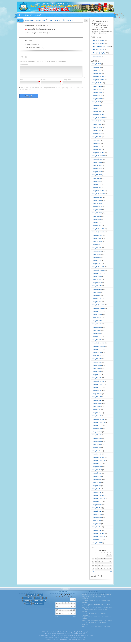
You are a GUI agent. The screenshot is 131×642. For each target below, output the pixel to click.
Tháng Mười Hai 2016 (98, 419)
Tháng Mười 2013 (97, 539)
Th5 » (110, 571)
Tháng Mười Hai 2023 (98, 152)
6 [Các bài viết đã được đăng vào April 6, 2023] (101, 558)
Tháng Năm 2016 (97, 441)
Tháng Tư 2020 (97, 292)
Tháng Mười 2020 (97, 273)
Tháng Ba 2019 (97, 333)
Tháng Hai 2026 (97, 70)
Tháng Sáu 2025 (97, 95)
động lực (26, 600)
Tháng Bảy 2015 (97, 473)
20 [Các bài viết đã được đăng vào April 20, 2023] (102, 565)
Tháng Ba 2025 (97, 105)
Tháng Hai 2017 (97, 413)
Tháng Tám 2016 (97, 432)
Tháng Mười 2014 (97, 501)
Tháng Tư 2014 (97, 520)
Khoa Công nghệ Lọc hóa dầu (101, 46)
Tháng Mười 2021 (97, 235)
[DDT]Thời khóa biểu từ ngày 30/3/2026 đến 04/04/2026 (97, 608)
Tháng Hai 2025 (97, 108)
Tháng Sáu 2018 (97, 362)
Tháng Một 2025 (97, 111)
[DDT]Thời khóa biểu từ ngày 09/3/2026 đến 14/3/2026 (96, 626)
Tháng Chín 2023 (97, 162)
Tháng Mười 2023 (97, 159)
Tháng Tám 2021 (97, 241)
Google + (66, 637)
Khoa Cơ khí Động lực (99, 43)
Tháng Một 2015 (97, 492)
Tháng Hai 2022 (97, 222)
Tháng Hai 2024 (97, 146)
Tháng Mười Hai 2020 (98, 267)
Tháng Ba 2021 (97, 257)
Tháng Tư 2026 (97, 64)
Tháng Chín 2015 (97, 466)
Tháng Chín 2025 (97, 86)
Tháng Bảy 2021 (97, 244)
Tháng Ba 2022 (97, 219)
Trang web (67, 80)
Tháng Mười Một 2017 (99, 384)
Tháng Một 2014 (97, 530)
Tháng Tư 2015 (97, 482)
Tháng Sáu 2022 (97, 210)
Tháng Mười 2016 (97, 425)
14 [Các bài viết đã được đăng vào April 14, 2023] (105, 562)
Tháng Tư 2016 (97, 444)
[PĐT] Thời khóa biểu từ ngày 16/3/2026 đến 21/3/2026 (97, 620)
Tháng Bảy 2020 (97, 283)
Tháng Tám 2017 (97, 394)
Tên (21, 80)
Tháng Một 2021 (97, 263)
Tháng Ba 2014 (97, 524)
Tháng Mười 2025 (97, 83)
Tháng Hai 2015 (97, 489)
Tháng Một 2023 (97, 187)
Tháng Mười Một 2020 (99, 270)
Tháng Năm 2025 (97, 99)
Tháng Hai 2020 (97, 298)
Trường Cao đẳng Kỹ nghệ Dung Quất (69, 632)
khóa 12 (28, 603)
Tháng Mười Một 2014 (99, 498)
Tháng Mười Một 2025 (99, 80)
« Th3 (93, 571)
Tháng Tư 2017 (97, 406)
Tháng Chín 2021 (97, 238)
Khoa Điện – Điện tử (98, 49)
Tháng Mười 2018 (97, 349)
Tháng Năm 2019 (97, 327)
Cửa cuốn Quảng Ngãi (78, 639)
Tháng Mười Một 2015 (99, 460)
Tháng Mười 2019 (97, 311)
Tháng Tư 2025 (97, 102)
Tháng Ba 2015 (97, 485)
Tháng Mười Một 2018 (99, 346)
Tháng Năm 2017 (97, 403)
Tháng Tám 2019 (97, 317)
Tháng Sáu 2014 (97, 514)
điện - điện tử (27, 598)
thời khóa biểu (31, 595)
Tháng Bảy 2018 (97, 359)
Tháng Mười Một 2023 (99, 156)
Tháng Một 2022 (97, 225)
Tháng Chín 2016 (97, 428)
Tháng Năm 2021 (97, 251)
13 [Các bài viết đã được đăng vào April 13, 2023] (102, 562)
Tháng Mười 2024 (97, 121)
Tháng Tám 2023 (97, 165)
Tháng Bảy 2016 (97, 435)
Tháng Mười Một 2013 (99, 536)
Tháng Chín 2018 (97, 352)
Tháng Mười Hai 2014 (98, 495)
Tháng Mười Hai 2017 (98, 381)
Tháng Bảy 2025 (97, 92)
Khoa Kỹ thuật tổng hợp (99, 53)
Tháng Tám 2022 (97, 203)
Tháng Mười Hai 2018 (98, 343)
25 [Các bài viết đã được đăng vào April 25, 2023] (96, 569)
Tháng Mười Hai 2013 (98, 533)
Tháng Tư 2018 (97, 368)
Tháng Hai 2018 (97, 374)
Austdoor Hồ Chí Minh (65, 639)
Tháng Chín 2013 (97, 543)
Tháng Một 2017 (97, 416)
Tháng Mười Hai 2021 (98, 229)
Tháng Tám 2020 (97, 279)
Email (43, 80)
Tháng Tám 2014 (97, 508)
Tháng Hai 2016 (97, 451)
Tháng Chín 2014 (97, 505)
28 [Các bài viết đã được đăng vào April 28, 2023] (105, 569)
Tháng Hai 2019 (97, 336)
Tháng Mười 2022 (97, 197)
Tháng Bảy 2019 (97, 321)
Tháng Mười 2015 (97, 463)
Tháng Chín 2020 (97, 276)
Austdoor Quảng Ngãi (52, 639)
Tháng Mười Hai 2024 (98, 114)
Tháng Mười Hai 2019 (98, 305)
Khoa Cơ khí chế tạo (98, 40)
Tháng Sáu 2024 (97, 133)
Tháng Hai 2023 (97, 184)
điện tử (37, 598)
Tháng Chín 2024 (97, 124)
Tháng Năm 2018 (97, 365)
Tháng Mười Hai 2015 (98, 457)
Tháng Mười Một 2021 (99, 232)
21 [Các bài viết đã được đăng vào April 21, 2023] (105, 565)
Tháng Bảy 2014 (97, 511)
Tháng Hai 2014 (97, 527)
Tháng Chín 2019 (97, 314)
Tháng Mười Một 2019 (99, 308)
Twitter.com (60, 637)
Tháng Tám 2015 (97, 470)
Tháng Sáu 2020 (97, 286)
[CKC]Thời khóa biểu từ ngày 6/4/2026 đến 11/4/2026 (96, 595)
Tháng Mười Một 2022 (99, 194)
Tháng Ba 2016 (97, 447)
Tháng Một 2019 (97, 340)
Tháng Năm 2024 (97, 137)
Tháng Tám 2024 (97, 127)
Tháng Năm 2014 (97, 517)
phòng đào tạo (39, 603)
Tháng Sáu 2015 (97, 476)
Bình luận (24, 64)
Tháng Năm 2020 (97, 289)
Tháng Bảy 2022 (97, 206)
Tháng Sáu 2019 (97, 324)
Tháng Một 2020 (97, 302)
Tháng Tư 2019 (97, 330)
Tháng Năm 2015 (97, 479)
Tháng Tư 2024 (97, 140)
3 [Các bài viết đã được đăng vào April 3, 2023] (56, 603)
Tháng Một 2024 (97, 149)
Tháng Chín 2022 (97, 200)
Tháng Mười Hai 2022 (98, 191)
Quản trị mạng (82, 637)
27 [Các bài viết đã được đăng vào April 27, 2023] (102, 569)
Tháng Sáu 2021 (97, 248)
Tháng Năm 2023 (97, 175)
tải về (40, 595)
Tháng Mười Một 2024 (99, 118)
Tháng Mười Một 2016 (99, 422)
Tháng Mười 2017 (97, 387)
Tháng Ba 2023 (97, 181)
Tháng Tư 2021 (97, 254)
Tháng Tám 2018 (97, 355)
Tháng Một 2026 (97, 73)
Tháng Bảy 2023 (97, 168)
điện (44, 598)
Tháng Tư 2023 (97, 178)
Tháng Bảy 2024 (97, 130)
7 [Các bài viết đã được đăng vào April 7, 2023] (104, 558)
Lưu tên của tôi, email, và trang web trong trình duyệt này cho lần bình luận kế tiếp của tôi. (51, 88)
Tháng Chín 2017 (97, 390)
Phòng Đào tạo (35, 44)
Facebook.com (52, 637)
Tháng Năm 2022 (97, 213)
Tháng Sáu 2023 (97, 171)
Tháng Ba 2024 (97, 143)
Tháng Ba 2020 (97, 295)
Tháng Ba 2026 (97, 67)
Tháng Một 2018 (97, 378)
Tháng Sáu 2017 (97, 400)
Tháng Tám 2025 (97, 89)
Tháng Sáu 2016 (97, 438)
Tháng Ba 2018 (97, 371)
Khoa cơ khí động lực (39, 600)
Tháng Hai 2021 (97, 260)
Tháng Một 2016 (97, 454)
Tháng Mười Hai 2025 (98, 76)
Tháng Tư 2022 (97, 216)
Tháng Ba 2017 (97, 409)
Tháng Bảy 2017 (97, 397)
